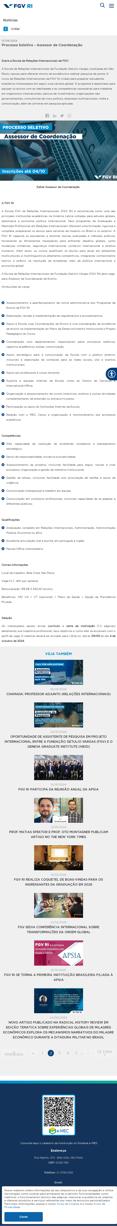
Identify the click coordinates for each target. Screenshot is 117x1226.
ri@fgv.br (75, 635)
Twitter (62, 115)
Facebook (47, 115)
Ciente (24, 1216)
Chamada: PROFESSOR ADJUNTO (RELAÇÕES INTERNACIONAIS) (59, 694)
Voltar (15, 29)
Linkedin (54, 115)
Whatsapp (70, 115)
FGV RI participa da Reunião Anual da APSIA (58, 789)
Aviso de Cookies (68, 1203)
